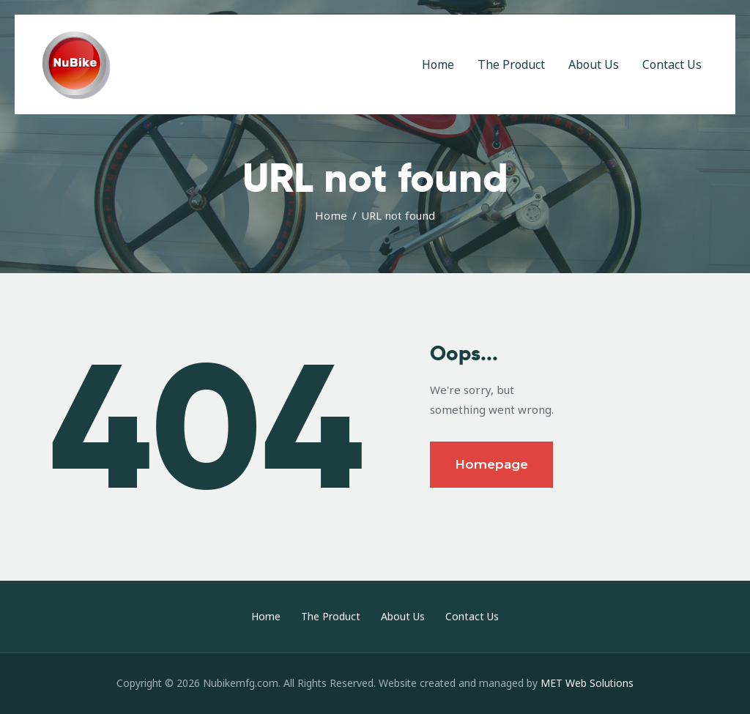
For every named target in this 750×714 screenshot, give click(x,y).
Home (331, 215)
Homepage (491, 464)
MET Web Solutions (587, 683)
